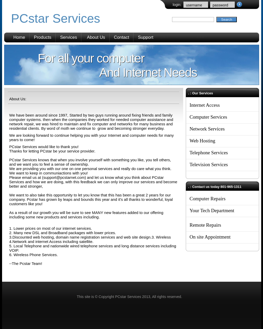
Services (68, 37)
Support (145, 37)
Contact (121, 37)
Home (19, 37)
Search (226, 19)
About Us (96, 37)
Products (42, 37)
